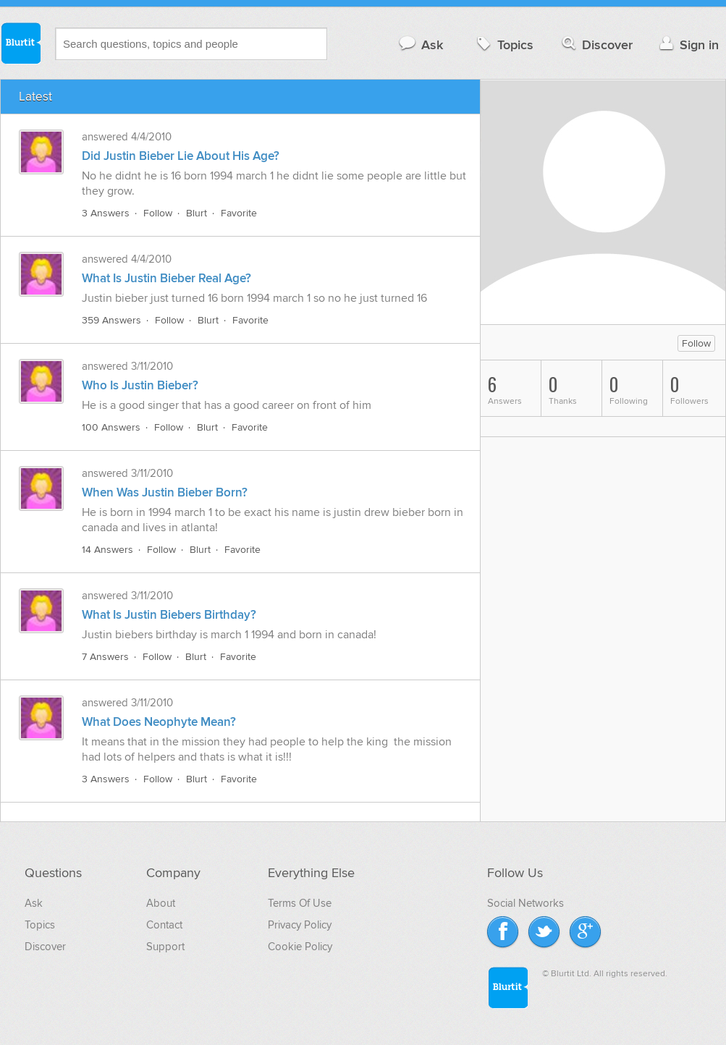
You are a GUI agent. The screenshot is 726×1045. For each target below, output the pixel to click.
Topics (503, 44)
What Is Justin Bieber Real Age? (166, 278)
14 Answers (107, 549)
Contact (164, 924)
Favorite (239, 213)
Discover (596, 44)
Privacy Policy (300, 924)
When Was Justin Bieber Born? (165, 493)
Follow (157, 213)
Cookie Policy (300, 946)
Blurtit (20, 42)
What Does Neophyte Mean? (159, 722)
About (160, 903)
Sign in (687, 44)
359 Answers (111, 320)
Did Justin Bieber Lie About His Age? (180, 156)
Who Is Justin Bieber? (140, 385)
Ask (420, 44)
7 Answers (105, 657)
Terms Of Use (300, 903)
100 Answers (111, 427)
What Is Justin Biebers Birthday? (169, 615)
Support (165, 946)
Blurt (196, 213)
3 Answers (106, 213)
